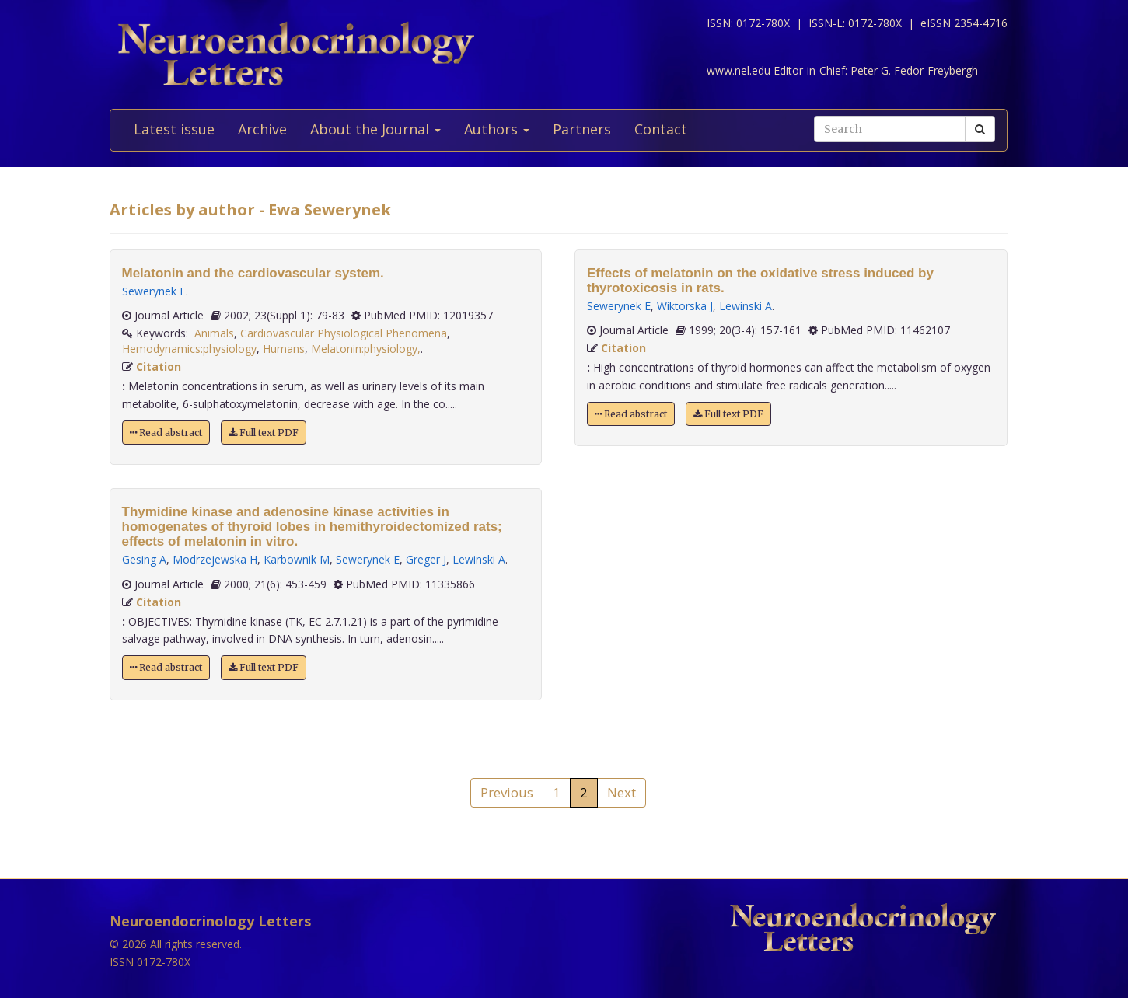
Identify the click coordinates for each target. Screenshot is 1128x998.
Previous (506, 792)
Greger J (426, 559)
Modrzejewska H (215, 559)
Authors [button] (496, 129)
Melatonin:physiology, (366, 348)
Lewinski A (478, 559)
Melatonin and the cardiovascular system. (253, 273)
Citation (158, 366)
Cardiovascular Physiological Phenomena (343, 333)
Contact (660, 129)
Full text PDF (264, 432)
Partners (582, 129)
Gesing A (144, 559)
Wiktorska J (685, 305)
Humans (284, 348)
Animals (214, 333)
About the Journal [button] (375, 129)
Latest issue (174, 129)
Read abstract (166, 432)
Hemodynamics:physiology (189, 348)
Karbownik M (297, 559)
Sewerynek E (154, 291)
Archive (262, 129)
